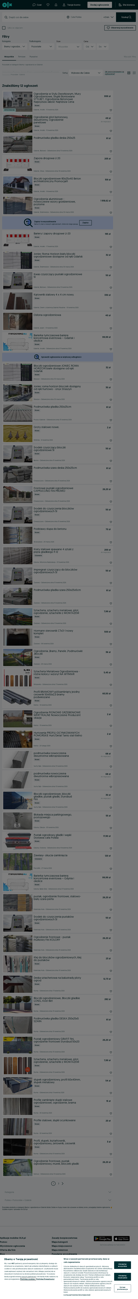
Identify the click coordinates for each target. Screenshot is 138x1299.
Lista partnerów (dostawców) (77, 1295)
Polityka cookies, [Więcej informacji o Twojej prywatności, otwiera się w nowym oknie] (28, 1279)
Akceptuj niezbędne (122, 1276)
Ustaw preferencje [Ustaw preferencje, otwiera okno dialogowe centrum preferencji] (122, 1288)
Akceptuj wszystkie (122, 1265)
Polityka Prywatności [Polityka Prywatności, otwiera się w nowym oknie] (45, 1279)
